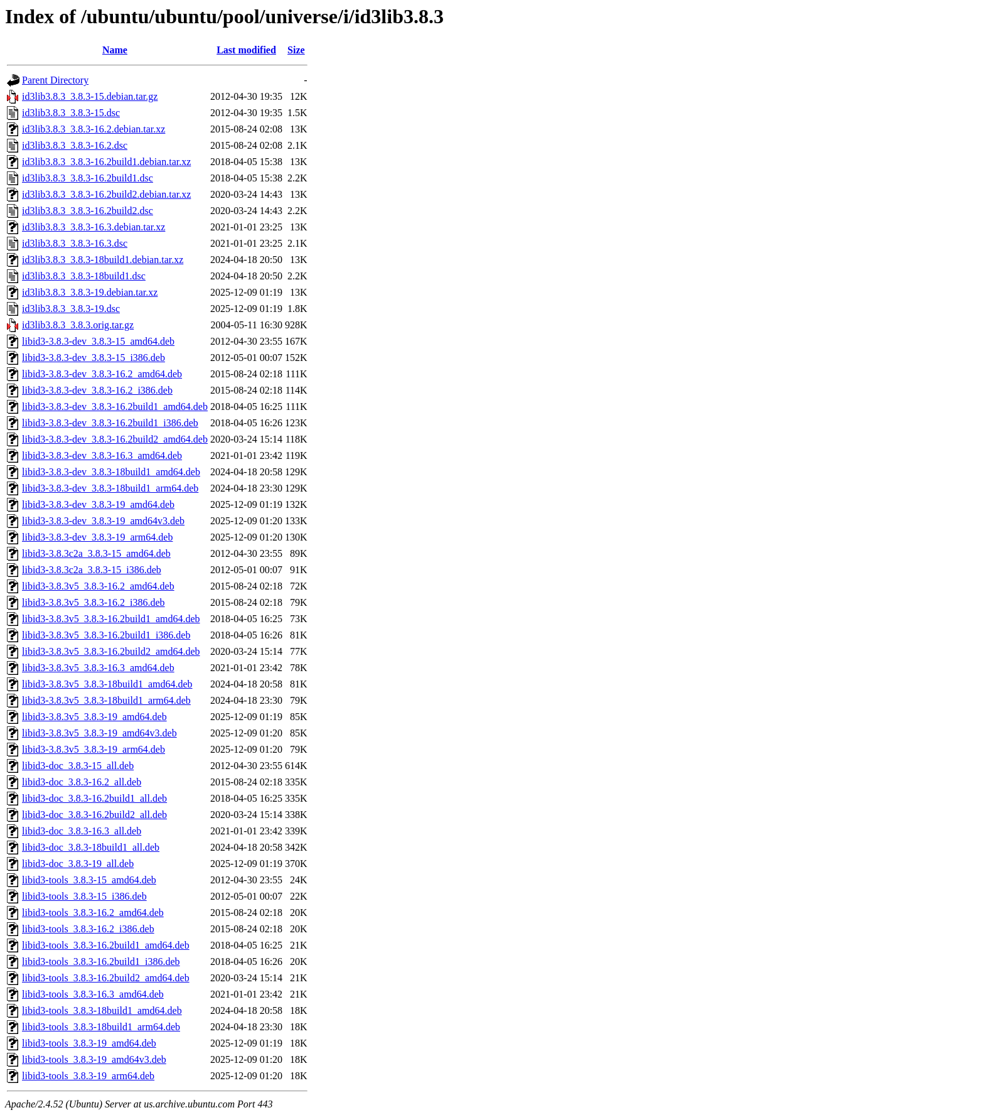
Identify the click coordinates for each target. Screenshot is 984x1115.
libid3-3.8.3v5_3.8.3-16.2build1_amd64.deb (111, 618)
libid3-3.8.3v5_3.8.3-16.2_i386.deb (93, 602)
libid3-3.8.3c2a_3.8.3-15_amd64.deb (96, 553)
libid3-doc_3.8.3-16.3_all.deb (81, 831)
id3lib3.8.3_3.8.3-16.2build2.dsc (87, 210)
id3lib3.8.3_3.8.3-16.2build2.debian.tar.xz (106, 194)
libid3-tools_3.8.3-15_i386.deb (84, 896)
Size (296, 50)
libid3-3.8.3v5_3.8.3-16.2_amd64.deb (98, 586)
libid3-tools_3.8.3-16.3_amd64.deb (93, 994)
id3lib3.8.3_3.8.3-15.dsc (71, 112)
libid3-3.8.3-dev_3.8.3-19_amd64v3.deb (103, 520)
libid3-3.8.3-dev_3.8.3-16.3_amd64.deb (102, 455)
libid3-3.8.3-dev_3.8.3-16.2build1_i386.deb (110, 422)
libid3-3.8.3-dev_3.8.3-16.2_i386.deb (97, 390)
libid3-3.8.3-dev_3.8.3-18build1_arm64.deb (110, 488)
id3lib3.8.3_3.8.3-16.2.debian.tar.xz (93, 129)
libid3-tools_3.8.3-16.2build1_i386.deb (101, 961)
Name (114, 50)
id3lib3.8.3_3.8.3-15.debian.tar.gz (90, 96)
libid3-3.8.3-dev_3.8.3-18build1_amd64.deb (111, 471)
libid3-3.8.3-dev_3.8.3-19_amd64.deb (98, 504)
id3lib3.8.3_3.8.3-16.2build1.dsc (87, 178)
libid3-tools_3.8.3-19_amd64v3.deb (94, 1059)
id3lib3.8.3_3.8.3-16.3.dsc (74, 243)
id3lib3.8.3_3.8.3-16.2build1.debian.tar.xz (106, 161)
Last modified (246, 50)
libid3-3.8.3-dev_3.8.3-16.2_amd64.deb (102, 374)
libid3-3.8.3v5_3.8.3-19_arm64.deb (93, 749)
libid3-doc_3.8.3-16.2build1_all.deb (94, 798)
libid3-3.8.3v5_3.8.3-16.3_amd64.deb (98, 667)
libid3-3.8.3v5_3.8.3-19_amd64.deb (94, 716)
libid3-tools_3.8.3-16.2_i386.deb (88, 929)
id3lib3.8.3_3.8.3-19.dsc (71, 308)
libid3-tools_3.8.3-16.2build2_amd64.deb (106, 977)
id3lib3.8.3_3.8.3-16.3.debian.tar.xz (93, 227)
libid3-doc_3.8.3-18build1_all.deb (90, 847)
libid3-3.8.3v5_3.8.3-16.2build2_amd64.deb (111, 651)
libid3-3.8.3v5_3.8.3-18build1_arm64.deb (106, 700)
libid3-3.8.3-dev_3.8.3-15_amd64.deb (98, 341)
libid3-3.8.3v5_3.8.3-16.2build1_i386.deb (106, 635)
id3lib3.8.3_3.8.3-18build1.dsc (84, 276)
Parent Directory (55, 80)
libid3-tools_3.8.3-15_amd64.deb (89, 880)
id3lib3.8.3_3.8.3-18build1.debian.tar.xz (102, 259)
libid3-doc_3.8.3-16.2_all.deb (81, 782)
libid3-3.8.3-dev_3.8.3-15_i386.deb (93, 357)
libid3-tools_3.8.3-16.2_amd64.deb (93, 912)
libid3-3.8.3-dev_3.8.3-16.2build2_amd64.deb (115, 439)
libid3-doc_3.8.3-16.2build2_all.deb (94, 814)
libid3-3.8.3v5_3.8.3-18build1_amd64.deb (107, 684)
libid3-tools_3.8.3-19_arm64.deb (88, 1075)
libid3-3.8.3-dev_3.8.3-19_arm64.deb (97, 537)
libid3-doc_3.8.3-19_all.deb (78, 863)
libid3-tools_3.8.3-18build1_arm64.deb (101, 1026)
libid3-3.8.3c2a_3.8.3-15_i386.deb (91, 569)
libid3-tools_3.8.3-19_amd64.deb (89, 1043)
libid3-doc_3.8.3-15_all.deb (78, 765)
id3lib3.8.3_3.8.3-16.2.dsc (74, 145)
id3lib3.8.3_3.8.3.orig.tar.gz (78, 325)
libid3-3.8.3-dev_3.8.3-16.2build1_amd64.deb (115, 406)
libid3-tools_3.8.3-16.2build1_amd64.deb (106, 945)
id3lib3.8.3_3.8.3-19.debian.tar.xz (90, 292)
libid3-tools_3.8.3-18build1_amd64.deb (102, 1010)
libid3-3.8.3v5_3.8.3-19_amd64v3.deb (99, 733)
